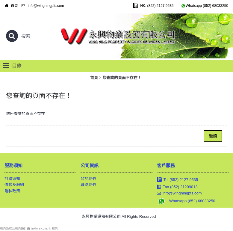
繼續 (213, 136)
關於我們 (88, 178)
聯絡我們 (88, 184)
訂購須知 (12, 178)
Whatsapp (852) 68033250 (186, 201)
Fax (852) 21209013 (177, 187)
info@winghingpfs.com (179, 193)
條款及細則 (14, 184)
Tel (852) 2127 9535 (177, 179)
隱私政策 (12, 191)
